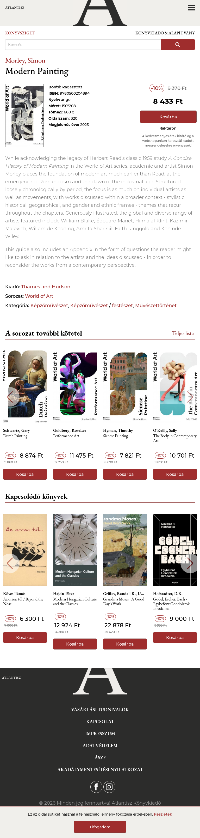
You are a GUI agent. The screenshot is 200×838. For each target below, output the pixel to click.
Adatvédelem (100, 746)
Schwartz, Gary (16, 430)
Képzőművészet (49, 305)
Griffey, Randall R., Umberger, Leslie (125, 593)
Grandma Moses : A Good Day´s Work (123, 601)
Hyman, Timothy (118, 430)
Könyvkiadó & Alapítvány (165, 33)
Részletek (163, 814)
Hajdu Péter (63, 593)
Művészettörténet (156, 305)
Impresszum (100, 734)
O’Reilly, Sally (165, 430)
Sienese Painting (115, 436)
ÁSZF (100, 758)
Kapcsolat (100, 722)
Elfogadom (100, 827)
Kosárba (168, 116)
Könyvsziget (20, 33)
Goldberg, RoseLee (69, 430)
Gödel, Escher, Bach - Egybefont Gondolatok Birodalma (171, 604)
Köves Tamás (14, 593)
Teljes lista (183, 333)
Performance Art (66, 436)
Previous (10, 397)
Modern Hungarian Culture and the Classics (75, 601)
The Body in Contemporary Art (175, 438)
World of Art (39, 296)
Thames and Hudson (45, 287)
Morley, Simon (25, 60)
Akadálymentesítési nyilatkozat (100, 770)
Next (190, 397)
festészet (122, 305)
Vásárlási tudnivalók (100, 710)
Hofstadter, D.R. (168, 593)
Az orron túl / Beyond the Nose (23, 601)
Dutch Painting (15, 436)
